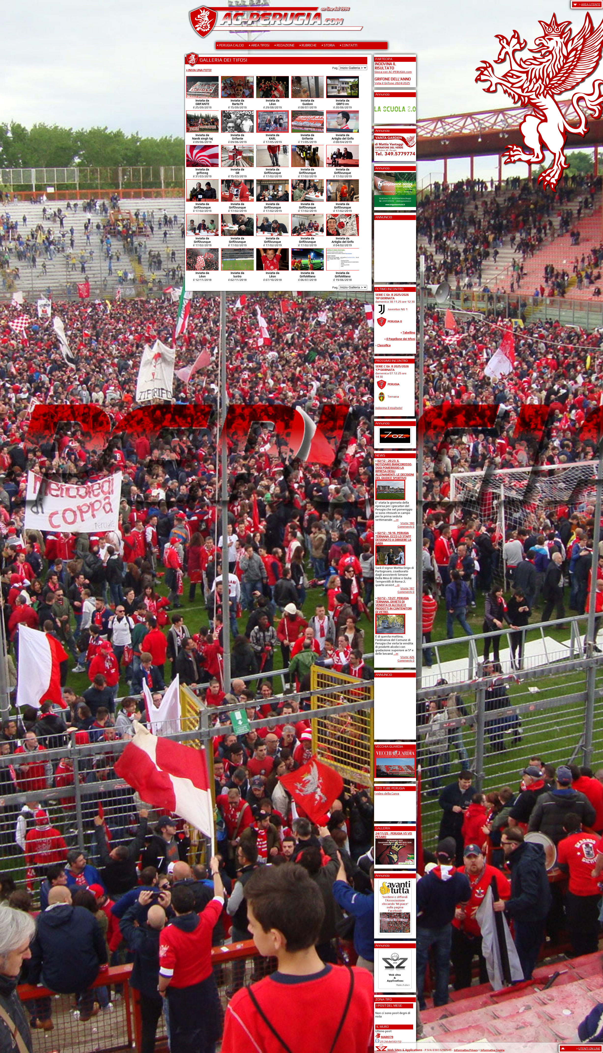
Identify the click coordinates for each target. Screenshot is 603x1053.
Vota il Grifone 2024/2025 (392, 83)
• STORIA (328, 45)
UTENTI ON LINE (589, 1048)
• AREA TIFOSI (259, 45)
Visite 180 (407, 523)
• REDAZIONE (284, 45)
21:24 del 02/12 (390, 1041)
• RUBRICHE (308, 45)
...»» (396, 519)
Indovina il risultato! (388, 408)
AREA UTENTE (590, 4)
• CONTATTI (348, 45)
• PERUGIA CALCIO (230, 45)
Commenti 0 (406, 526)
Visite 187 (407, 588)
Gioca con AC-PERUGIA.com (393, 72)
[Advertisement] (389, 249)
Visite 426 (407, 657)
